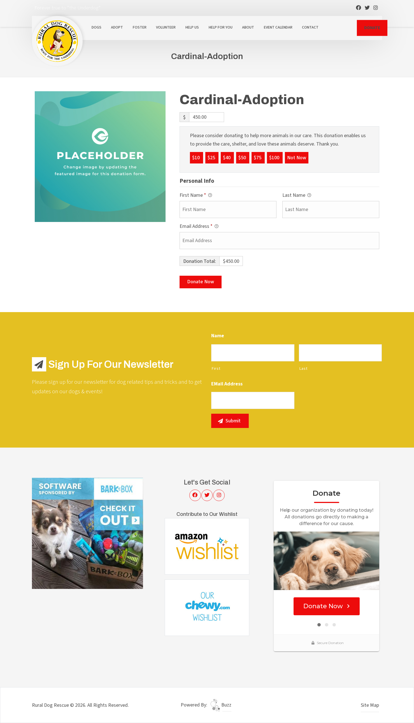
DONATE (372, 28)
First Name (196, 195)
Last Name (296, 195)
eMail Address (227, 384)
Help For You (220, 27)
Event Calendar (278, 27)
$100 (274, 157)
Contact (310, 27)
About (248, 27)
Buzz (220, 704)
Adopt (117, 27)
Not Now (296, 157)
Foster (139, 27)
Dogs (96, 27)
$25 (212, 157)
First (215, 368)
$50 (242, 157)
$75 (258, 157)
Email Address (199, 226)
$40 (227, 157)
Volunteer (166, 27)
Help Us (192, 27)
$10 (196, 157)
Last (303, 368)
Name (217, 336)
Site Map (370, 705)
